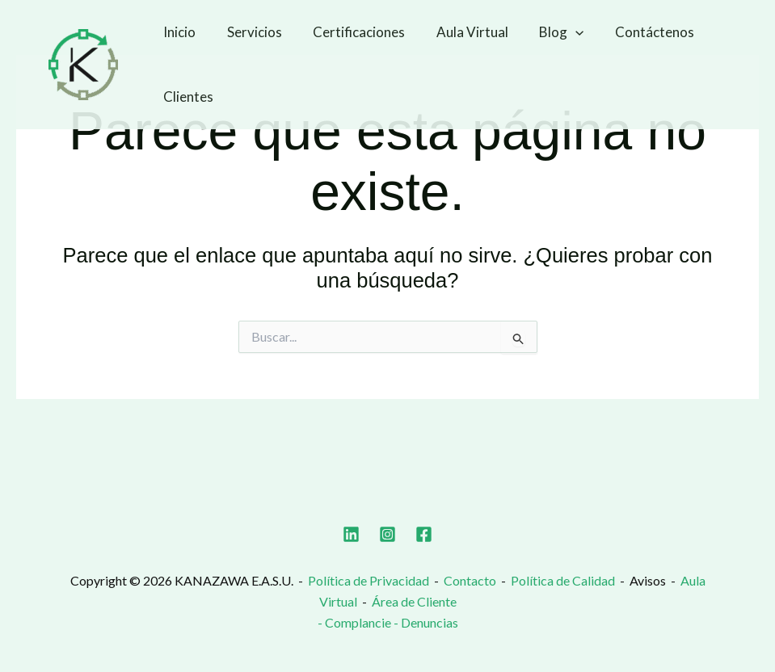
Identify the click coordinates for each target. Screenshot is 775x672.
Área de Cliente (414, 601)
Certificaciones (350, 31)
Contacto (470, 580)
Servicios (248, 31)
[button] (559, 32)
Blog (545, 32)
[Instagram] (387, 534)
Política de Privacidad (368, 580)
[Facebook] (423, 534)
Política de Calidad (563, 580)
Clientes (187, 96)
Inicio (178, 31)
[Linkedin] (351, 534)
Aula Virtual (459, 31)
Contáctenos (634, 31)
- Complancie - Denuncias (388, 622)
